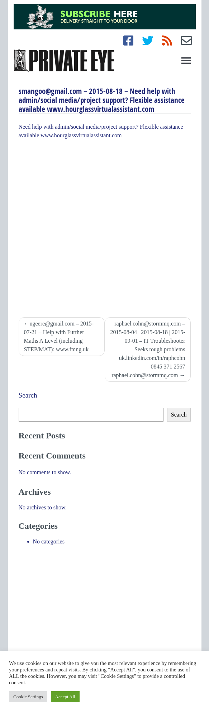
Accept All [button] (65, 696)
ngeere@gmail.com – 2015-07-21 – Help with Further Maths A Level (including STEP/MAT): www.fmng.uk (59, 336)
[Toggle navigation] (186, 60)
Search (28, 395)
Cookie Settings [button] (28, 696)
